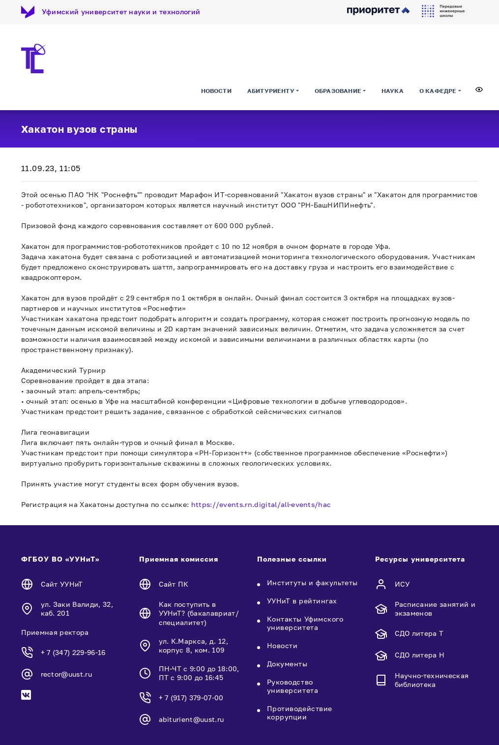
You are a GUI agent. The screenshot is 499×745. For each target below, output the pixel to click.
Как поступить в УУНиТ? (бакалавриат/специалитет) (199, 613)
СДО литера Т (419, 633)
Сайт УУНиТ (62, 584)
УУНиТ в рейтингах (302, 600)
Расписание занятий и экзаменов (435, 608)
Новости (216, 90)
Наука (393, 90)
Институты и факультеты (312, 582)
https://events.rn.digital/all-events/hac (261, 504)
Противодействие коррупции (299, 712)
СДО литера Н (420, 655)
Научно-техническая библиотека (432, 679)
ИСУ (402, 584)
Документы (287, 663)
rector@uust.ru (66, 674)
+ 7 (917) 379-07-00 (191, 697)
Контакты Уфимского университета (305, 623)
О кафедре (438, 90)
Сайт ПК (174, 584)
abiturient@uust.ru (191, 719)
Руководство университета (293, 686)
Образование (338, 90)
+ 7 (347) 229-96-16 (73, 652)
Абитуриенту (270, 90)
